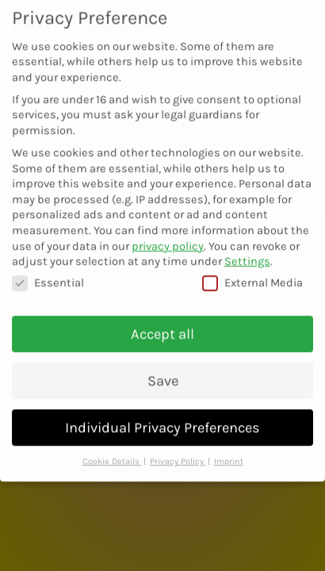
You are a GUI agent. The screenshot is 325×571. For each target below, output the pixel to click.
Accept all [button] (162, 321)
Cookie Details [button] (112, 449)
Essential (48, 270)
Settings (247, 248)
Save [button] (162, 368)
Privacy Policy (178, 449)
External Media (252, 270)
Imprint (228, 449)
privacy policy (168, 233)
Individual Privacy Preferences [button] (162, 414)
